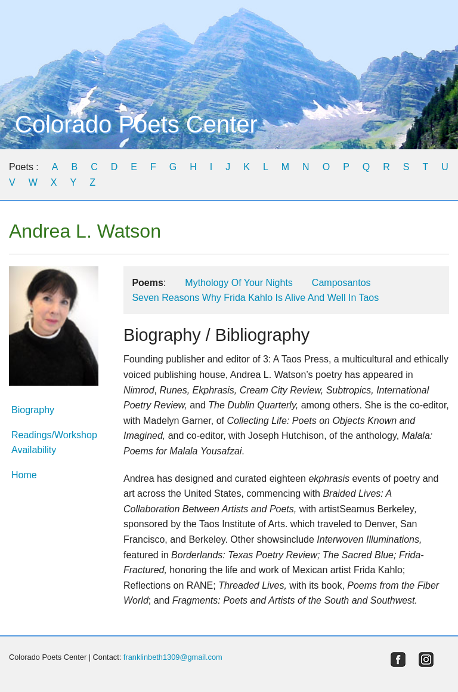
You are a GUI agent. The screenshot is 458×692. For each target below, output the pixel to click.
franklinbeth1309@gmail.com (172, 657)
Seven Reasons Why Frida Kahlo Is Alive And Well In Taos (255, 298)
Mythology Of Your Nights (239, 283)
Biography (32, 410)
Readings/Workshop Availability (54, 443)
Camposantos (341, 283)
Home (24, 475)
